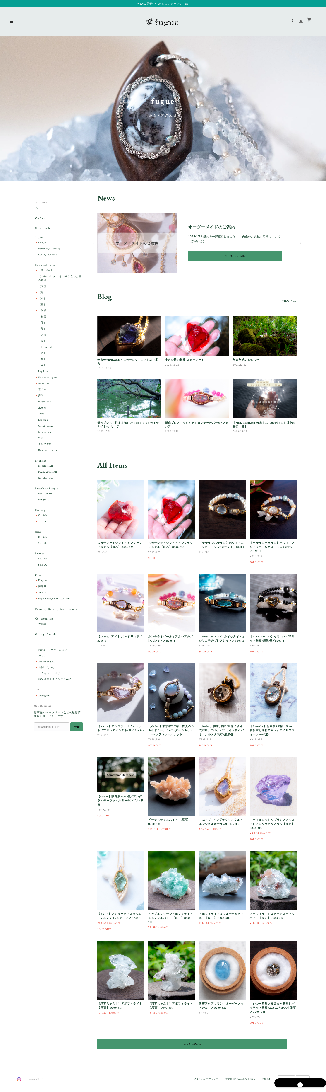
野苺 (41, 443)
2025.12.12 (172, 431)
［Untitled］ (46, 275)
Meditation (44, 437)
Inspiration (44, 407)
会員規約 (266, 1072)
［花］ (42, 370)
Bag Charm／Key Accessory (54, 610)
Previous (10, 108)
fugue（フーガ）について (54, 664)
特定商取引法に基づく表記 (54, 694)
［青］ (42, 310)
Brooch (39, 563)
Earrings (40, 518)
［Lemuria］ (46, 352)
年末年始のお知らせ (246, 359)
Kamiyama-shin (47, 455)
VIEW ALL (289, 301)
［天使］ (43, 291)
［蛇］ (42, 334)
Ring (37, 540)
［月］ (42, 358)
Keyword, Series (45, 270)
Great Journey (46, 431)
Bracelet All (45, 501)
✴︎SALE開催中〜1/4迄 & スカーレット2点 (163, 3)
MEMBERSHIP (47, 676)
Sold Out (43, 530)
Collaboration (44, 632)
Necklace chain (47, 484)
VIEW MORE (197, 1044)
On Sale (39, 220)
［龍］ (42, 328)
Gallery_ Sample (45, 648)
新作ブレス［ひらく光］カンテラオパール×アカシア (196, 424)
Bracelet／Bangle (46, 495)
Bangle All (44, 507)
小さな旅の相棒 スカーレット (184, 359)
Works (42, 637)
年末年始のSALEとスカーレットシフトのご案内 (127, 361)
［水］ (42, 303)
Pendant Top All (47, 478)
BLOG (42, 670)
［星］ (42, 364)
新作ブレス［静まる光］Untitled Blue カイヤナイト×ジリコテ (128, 424)
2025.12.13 (104, 431)
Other (38, 586)
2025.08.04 (240, 431)
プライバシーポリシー (52, 688)
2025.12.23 (104, 368)
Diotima (43, 425)
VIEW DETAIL (235, 256)
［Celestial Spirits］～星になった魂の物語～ (60, 283)
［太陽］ (43, 340)
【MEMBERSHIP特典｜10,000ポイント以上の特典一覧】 (264, 424)
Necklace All (45, 472)
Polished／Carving (49, 252)
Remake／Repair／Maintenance (57, 621)
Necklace (40, 466)
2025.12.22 (172, 364)
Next (315, 108)
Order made (42, 230)
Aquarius (43, 388)
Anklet (42, 604)
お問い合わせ (46, 682)
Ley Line (43, 376)
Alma (41, 419)
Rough (42, 247)
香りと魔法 (45, 449)
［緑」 (42, 297)
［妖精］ (43, 315)
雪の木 (42, 395)
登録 (76, 741)
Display (42, 592)
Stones (38, 241)
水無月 (42, 413)
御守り (42, 598)
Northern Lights (47, 382)
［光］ (42, 346)
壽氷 (41, 400)
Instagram (44, 710)
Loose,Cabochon (47, 259)
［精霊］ (43, 322)
